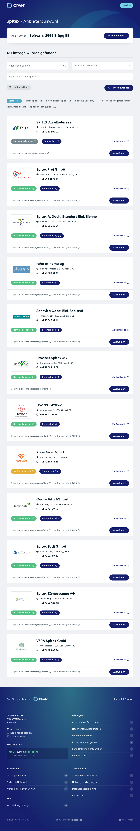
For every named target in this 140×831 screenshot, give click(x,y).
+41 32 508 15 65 (47, 461)
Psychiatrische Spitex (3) (58, 101)
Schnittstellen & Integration (102, 749)
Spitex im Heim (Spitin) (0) (43, 107)
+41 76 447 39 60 (47, 603)
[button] (24, 141)
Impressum (102, 795)
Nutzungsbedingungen (102, 782)
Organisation (28, 153)
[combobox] (70, 76)
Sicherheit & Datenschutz (102, 775)
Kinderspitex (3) (34, 101)
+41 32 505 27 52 (47, 367)
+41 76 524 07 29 (47, 556)
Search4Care (102, 755)
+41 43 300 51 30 (47, 273)
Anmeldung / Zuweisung (102, 722)
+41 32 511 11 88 (47, 414)
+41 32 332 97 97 (47, 131)
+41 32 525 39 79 (47, 226)
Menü (127, 5)
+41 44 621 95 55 (47, 178)
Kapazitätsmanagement (102, 742)
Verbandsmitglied (65, 200)
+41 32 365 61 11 (47, 320)
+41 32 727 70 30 (47, 508)
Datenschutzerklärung (102, 789)
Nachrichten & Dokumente (102, 729)
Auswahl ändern (116, 35)
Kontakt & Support (123, 699)
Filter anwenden (119, 87)
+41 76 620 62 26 (47, 650)
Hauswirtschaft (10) (16, 107)
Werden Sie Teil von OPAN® (37, 789)
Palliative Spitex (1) (84, 101)
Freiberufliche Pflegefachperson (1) (115, 101)
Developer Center (37, 775)
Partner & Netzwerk (37, 782)
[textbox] (68, 76)
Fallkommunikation (102, 735)
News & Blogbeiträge (37, 805)
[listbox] (102, 66)
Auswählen (119, 153)
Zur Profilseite (119, 141)
